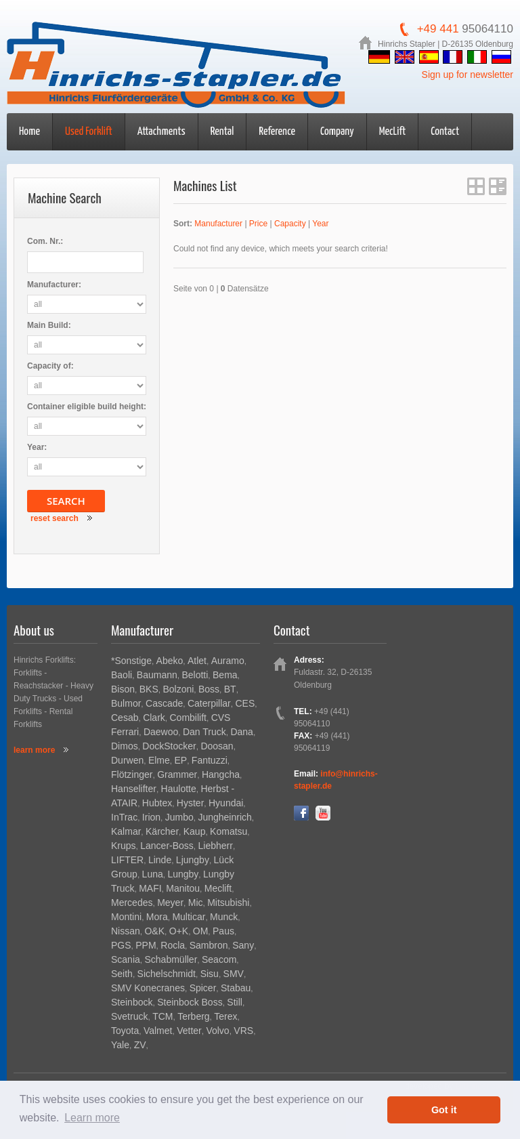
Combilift (187, 717)
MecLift (392, 132)
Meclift (218, 888)
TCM (162, 1016)
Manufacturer (218, 223)
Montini (126, 916)
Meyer (170, 902)
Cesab (124, 717)
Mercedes (131, 902)
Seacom (219, 959)
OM (201, 931)
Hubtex (157, 803)
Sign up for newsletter (467, 74)
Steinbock (131, 1002)
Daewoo (161, 731)
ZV (140, 1044)
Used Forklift (88, 132)
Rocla (172, 945)
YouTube (323, 813)
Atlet (197, 660)
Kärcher (162, 831)
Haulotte (178, 788)
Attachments (161, 132)
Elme (159, 760)
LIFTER (127, 859)
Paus (223, 931)
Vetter (189, 1030)
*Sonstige (131, 660)
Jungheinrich (224, 817)
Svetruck (129, 1016)
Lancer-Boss (167, 845)
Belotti (194, 674)
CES (245, 703)
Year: (37, 447)
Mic (195, 902)
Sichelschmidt (166, 973)
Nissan (125, 931)
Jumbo (179, 817)
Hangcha (221, 774)
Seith (122, 973)
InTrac (124, 817)
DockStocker (169, 746)
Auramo (227, 660)
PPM (145, 945)
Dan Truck (204, 731)
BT (230, 689)
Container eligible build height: (86, 406)
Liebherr (215, 845)
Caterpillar (209, 703)
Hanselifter (133, 788)
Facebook (301, 813)
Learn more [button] (92, 1117)
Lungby (182, 874)
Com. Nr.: (45, 241)
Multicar (188, 916)
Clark (154, 717)
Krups (123, 845)
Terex (225, 1016)
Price (258, 223)
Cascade (164, 703)
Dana (241, 731)
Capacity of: (50, 366)
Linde (159, 859)
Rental (222, 132)
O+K (178, 931)
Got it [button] (444, 1109)
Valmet (158, 1030)
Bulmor (126, 703)
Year (320, 223)
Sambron (209, 945)
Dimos (124, 746)
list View (497, 186)
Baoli (121, 674)
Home (29, 132)
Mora (157, 916)
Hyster (190, 803)
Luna (152, 874)
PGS (121, 945)
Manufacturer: (54, 284)
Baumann (157, 674)
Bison (123, 689)
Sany (243, 945)
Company (337, 132)
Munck (224, 916)
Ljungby (192, 859)
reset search (54, 518)
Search (66, 501)
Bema (225, 674)
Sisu (209, 973)
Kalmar (126, 831)
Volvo (217, 1030)
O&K (154, 931)
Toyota (125, 1030)
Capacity (290, 223)
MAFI (150, 888)
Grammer (177, 774)
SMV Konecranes (148, 987)
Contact (445, 132)
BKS (148, 689)
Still (234, 1002)
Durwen (127, 760)
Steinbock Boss (190, 1002)
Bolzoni (178, 689)
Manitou (183, 888)
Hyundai (226, 803)
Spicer (203, 987)
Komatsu (228, 831)
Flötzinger (131, 774)
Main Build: (49, 325)
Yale (120, 1044)
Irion (151, 817)
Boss (208, 689)
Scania (125, 959)
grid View (476, 186)
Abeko (169, 660)
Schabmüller (170, 959)
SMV (233, 973)
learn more (34, 750)
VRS (243, 1030)
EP (181, 760)
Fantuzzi (210, 760)
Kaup (194, 831)
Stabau (236, 987)
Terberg (193, 1016)
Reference (277, 132)
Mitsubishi (228, 902)
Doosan (216, 746)
